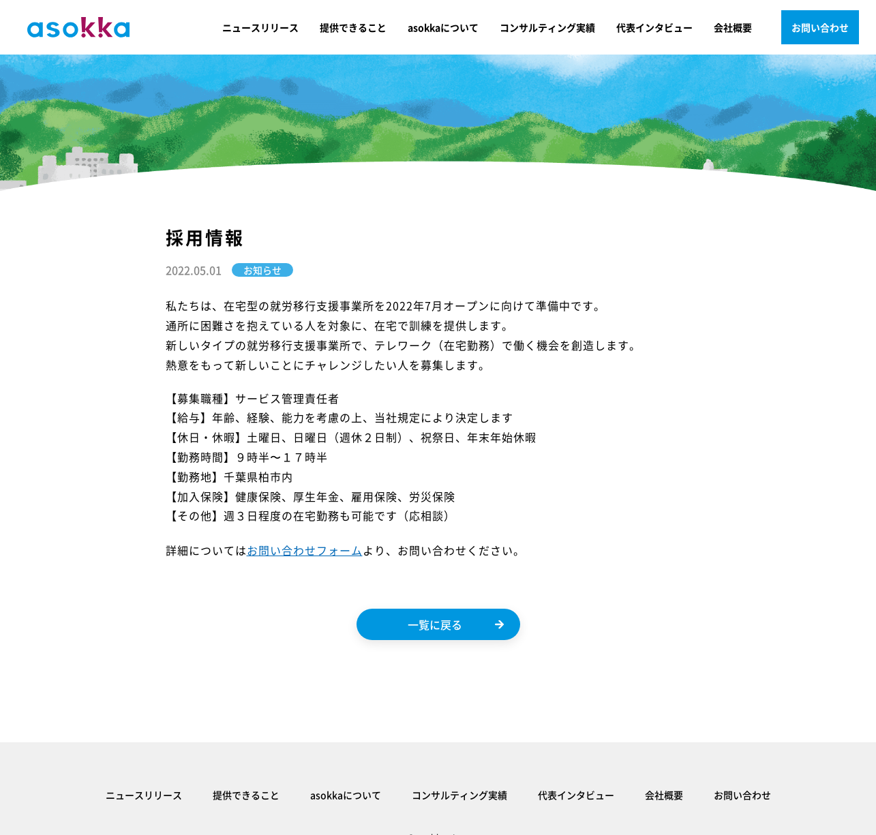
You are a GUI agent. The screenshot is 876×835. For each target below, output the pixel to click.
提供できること (353, 27)
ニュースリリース (260, 27)
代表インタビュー (654, 27)
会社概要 (733, 27)
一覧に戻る (456, 624)
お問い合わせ (820, 27)
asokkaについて (443, 27)
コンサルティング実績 (547, 27)
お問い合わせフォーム (305, 550)
